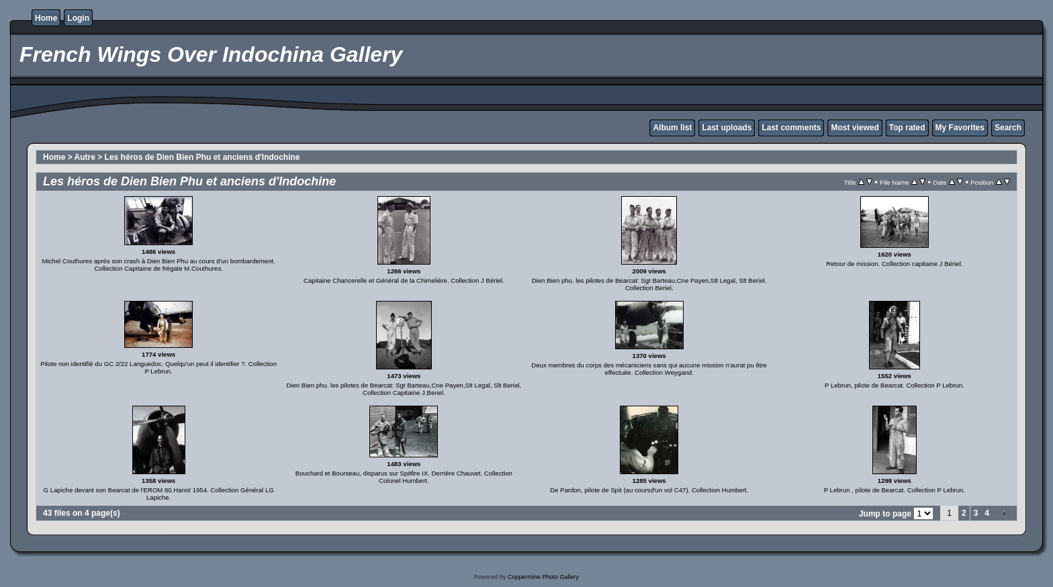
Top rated (907, 127)
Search (1008, 127)
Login (78, 18)
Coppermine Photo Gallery (543, 577)
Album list (672, 127)
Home (46, 18)
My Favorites (960, 127)
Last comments (791, 127)
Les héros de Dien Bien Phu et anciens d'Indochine (202, 157)
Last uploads (726, 127)
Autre (85, 157)
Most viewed (854, 127)
